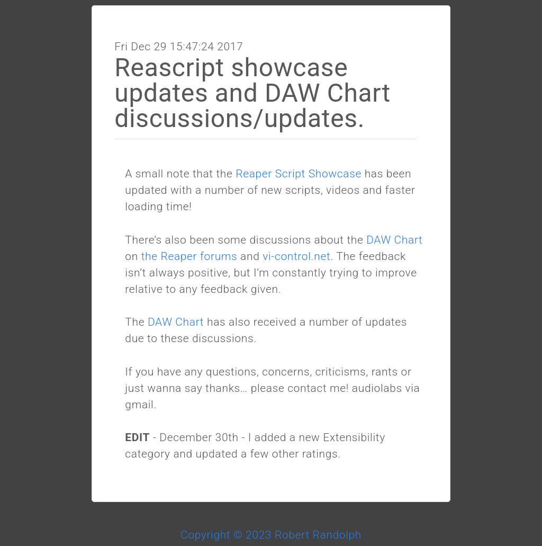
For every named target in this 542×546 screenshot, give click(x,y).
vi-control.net (296, 256)
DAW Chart (394, 240)
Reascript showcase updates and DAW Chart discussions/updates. (252, 94)
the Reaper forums (189, 256)
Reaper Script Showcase (299, 173)
